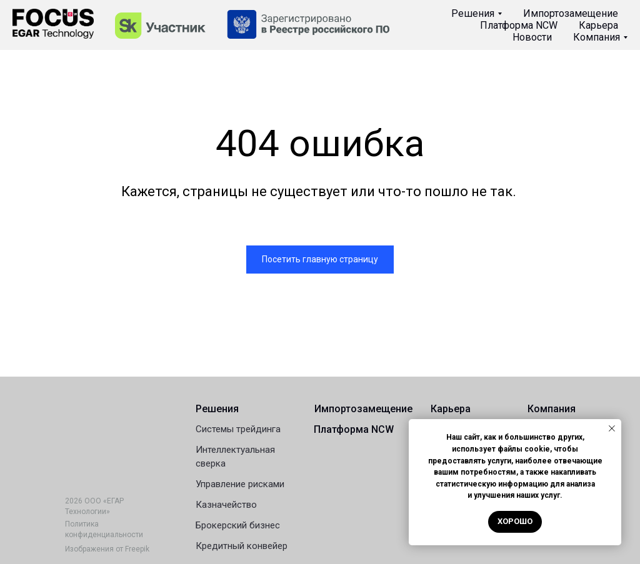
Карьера (598, 25)
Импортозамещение (570, 13)
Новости (532, 37)
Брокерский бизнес (238, 525)
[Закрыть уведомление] (612, 428)
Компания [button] (596, 37)
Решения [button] (472, 13)
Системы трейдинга (238, 429)
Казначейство (226, 504)
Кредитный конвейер (242, 546)
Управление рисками (240, 484)
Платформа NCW (519, 25)
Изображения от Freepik (107, 549)
